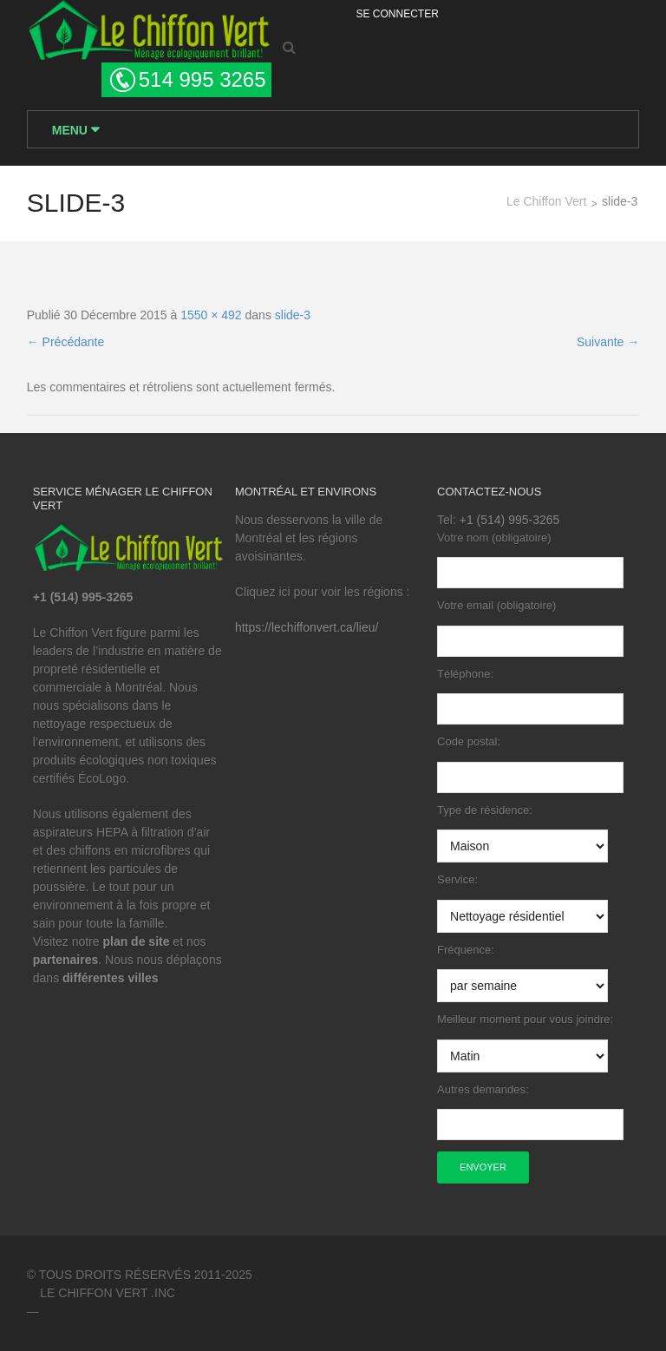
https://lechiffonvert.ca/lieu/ (307, 627)
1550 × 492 (210, 315)
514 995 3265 (202, 79)
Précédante (66, 342)
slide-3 (292, 315)
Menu (71, 130)
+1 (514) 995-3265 (510, 520)
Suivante (608, 342)
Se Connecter (397, 14)
